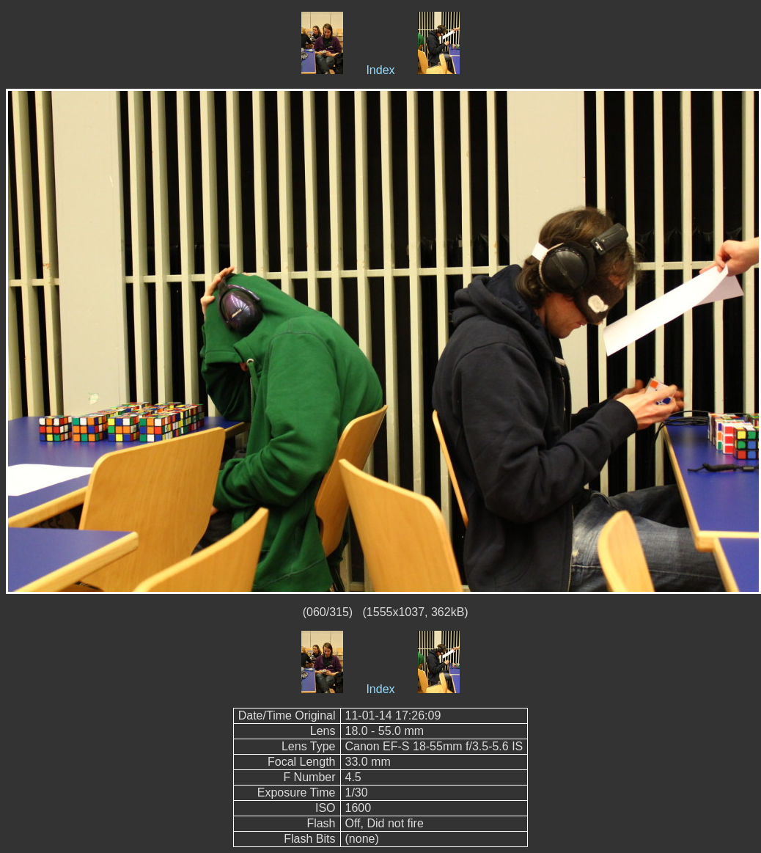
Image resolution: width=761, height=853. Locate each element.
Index (380, 70)
